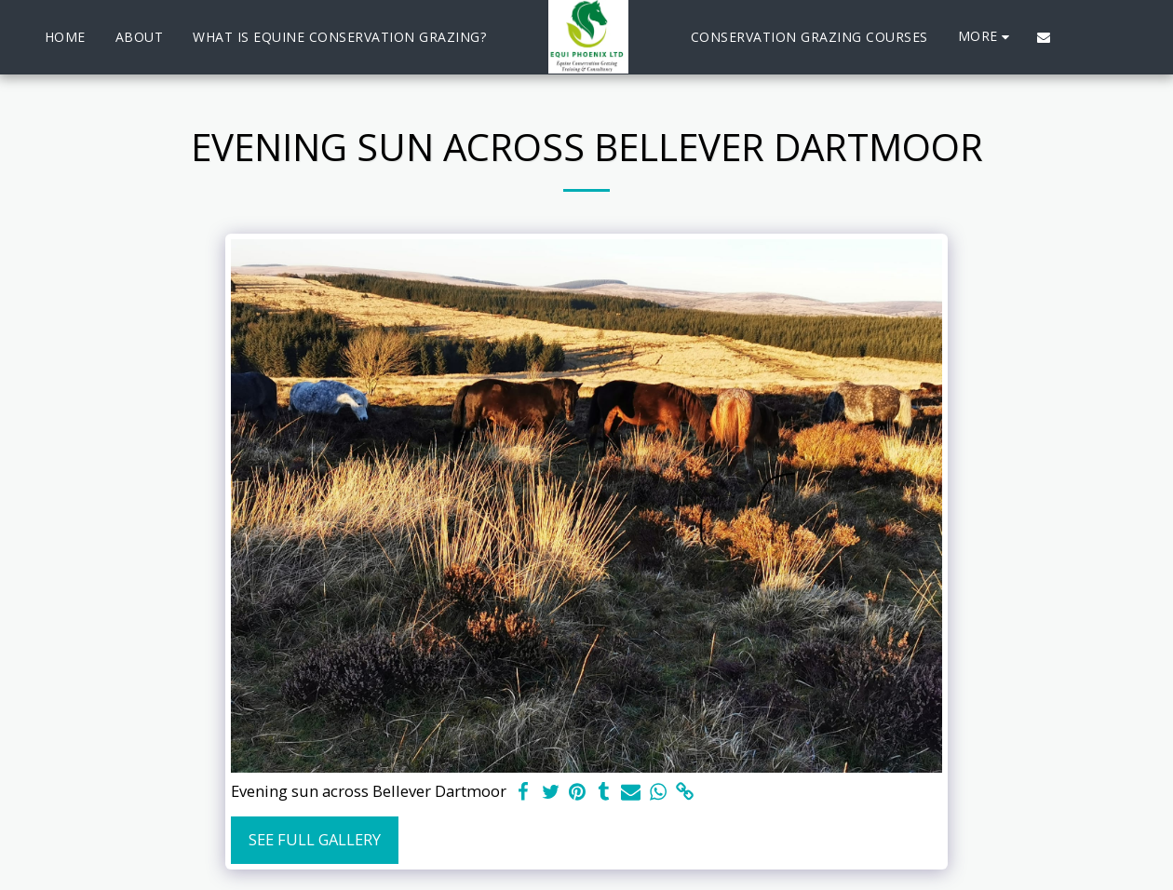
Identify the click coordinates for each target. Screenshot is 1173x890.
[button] (1044, 37)
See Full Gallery (315, 839)
